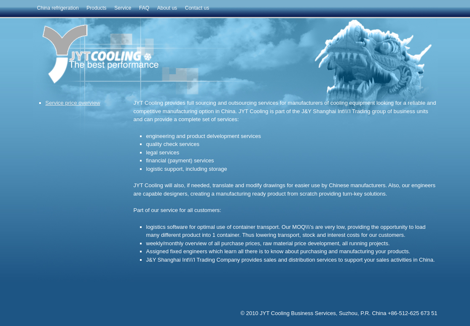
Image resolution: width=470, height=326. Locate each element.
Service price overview (73, 103)
